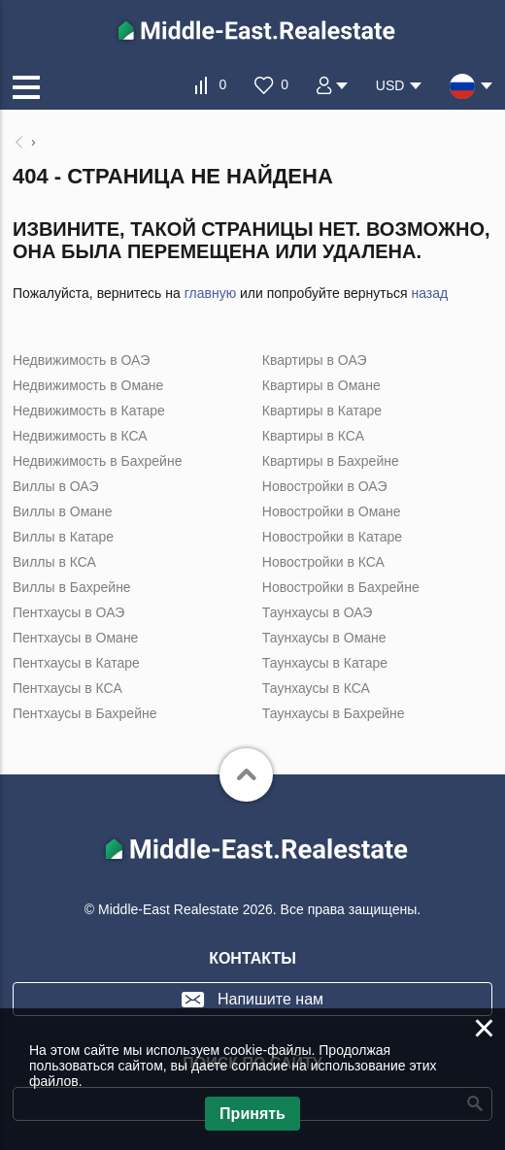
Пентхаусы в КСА (67, 688)
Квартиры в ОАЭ (314, 360)
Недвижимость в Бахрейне (97, 461)
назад (429, 293)
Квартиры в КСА (313, 436)
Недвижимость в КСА (80, 436)
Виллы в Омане (63, 511)
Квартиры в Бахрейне (330, 461)
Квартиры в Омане (321, 385)
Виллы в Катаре (63, 536)
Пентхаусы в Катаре (76, 663)
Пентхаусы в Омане (75, 637)
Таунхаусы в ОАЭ (317, 612)
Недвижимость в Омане (88, 385)
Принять (252, 1113)
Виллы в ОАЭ (55, 486)
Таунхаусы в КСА (316, 688)
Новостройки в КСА (323, 562)
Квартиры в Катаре (322, 410)
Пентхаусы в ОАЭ (68, 612)
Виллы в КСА (54, 562)
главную (210, 293)
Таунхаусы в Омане (324, 637)
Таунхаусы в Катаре (324, 663)
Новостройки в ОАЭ (324, 486)
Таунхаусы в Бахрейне (333, 713)
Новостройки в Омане (331, 511)
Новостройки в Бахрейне (341, 587)
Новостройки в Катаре (332, 536)
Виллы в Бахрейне (72, 587)
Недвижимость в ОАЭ (81, 360)
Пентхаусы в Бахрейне (84, 713)
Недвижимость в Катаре (89, 410)
